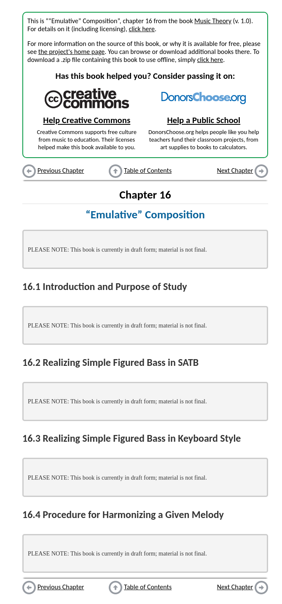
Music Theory (212, 21)
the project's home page (71, 52)
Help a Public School (203, 120)
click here (141, 29)
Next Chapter (235, 170)
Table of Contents (148, 170)
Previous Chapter (61, 170)
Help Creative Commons (86, 120)
